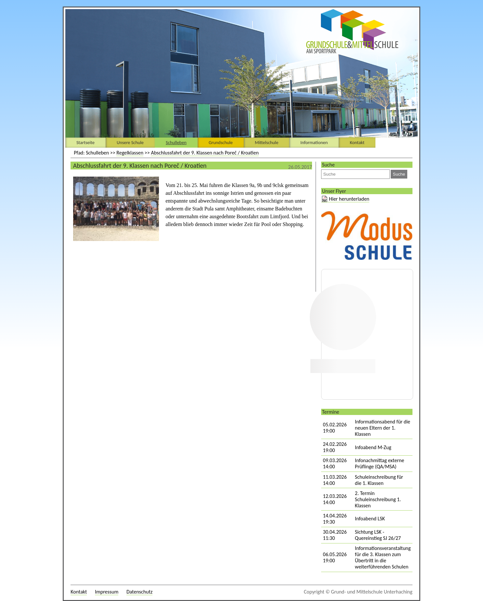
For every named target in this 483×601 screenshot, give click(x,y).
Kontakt (357, 142)
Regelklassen (129, 153)
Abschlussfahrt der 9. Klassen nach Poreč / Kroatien (205, 153)
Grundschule (221, 142)
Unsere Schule (130, 142)
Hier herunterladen (349, 199)
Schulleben (176, 142)
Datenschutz (139, 592)
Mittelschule (266, 142)
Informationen (314, 142)
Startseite (85, 142)
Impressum (106, 592)
